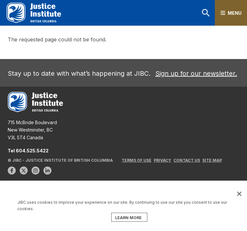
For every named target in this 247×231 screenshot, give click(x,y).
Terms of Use (136, 160)
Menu (235, 13)
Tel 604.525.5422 (28, 150)
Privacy (162, 160)
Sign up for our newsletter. (196, 73)
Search (206, 13)
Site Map (212, 160)
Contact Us (186, 160)
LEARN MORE (128, 217)
